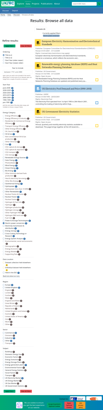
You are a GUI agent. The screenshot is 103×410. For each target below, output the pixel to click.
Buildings (10, 352)
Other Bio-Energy (13, 181)
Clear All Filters (26, 46)
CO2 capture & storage (15, 147)
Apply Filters (9, 46)
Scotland (9, 295)
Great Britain (11, 303)
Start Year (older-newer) (14, 60)
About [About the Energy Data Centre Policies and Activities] (57, 3)
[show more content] (96, 57)
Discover (5, 11)
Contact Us (64, 399)
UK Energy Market (13, 381)
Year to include (17, 68)
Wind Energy (11, 165)
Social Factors (11, 373)
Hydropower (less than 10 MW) (18, 189)
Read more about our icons (11, 276)
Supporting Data (12, 254)
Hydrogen (10, 205)
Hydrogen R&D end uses (15, 215)
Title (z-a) (8, 58)
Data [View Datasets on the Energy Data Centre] (28, 3)
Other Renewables (13, 191)
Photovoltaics (11, 163)
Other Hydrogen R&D (14, 212)
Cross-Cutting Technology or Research (16, 234)
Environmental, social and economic (18, 242)
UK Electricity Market (14, 378)
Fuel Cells (10, 218)
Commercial (11, 333)
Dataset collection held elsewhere (17, 263)
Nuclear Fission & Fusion (15, 194)
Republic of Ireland (13, 306)
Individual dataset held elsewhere (18, 268)
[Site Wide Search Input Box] (84, 4)
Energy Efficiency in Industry (17, 118)
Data (9, 15)
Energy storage (12, 231)
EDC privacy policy (80, 405)
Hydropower (11, 186)
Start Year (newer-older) (14, 63)
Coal (8, 144)
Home (3, 15)
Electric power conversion (16, 223)
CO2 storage (11, 155)
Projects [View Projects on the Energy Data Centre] (35, 3)
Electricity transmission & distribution (14, 227)
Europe (9, 285)
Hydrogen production (14, 207)
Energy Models (12, 251)
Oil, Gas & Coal (12, 131)
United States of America (16, 316)
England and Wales (13, 301)
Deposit (15, 10)
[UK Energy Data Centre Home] (8, 4)
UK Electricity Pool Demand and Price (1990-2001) (67, 88)
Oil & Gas (10, 134)
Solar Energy (11, 160)
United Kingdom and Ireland (17, 311)
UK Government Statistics (16, 386)
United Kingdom (12, 287)
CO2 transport (12, 152)
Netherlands (11, 308)
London (9, 293)
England (9, 290)
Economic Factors (13, 357)
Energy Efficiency (13, 116)
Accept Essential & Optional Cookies (54, 405)
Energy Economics (13, 249)
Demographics (12, 246)
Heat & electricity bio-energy (17, 178)
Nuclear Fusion (12, 199)
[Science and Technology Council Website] (77, 399)
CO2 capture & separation (16, 149)
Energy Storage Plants (15, 362)
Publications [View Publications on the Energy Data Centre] (46, 3)
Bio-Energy (10, 171)
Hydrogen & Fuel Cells (15, 202)
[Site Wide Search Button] (99, 4)
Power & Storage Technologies (18, 220)
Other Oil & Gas (12, 142)
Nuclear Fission (12, 197)
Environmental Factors (15, 367)
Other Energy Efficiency (15, 129)
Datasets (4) (40, 29)
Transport (10, 343)
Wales (8, 298)
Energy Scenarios (13, 359)
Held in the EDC (12, 272)
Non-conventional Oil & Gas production (15, 137)
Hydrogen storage (13, 210)
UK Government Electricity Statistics (60, 111)
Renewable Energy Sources (16, 157)
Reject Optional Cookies (69, 405)
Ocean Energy (11, 168)
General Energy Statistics (16, 370)
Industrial (10, 338)
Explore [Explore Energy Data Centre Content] (20, 3)
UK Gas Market (12, 383)
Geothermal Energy (14, 184)
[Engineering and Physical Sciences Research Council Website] (94, 399)
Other (8, 324)
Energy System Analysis (15, 238)
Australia (10, 314)
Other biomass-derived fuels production (16, 174)
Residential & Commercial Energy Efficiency (17, 122)
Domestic (10, 335)
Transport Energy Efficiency (16, 126)
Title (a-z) (8, 55)
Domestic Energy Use (14, 354)
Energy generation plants (16, 365)
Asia (8, 319)
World (8, 322)
